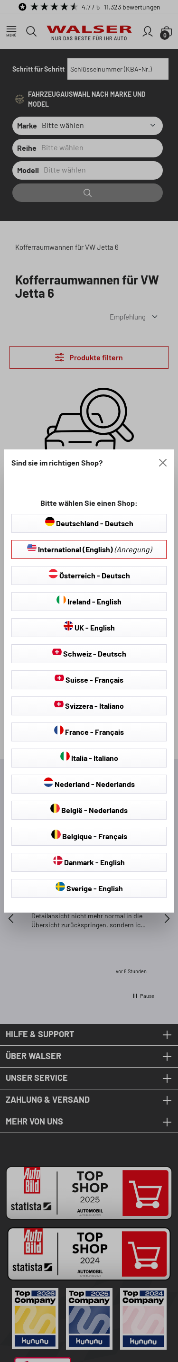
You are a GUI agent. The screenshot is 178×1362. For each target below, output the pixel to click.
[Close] (162, 462)
